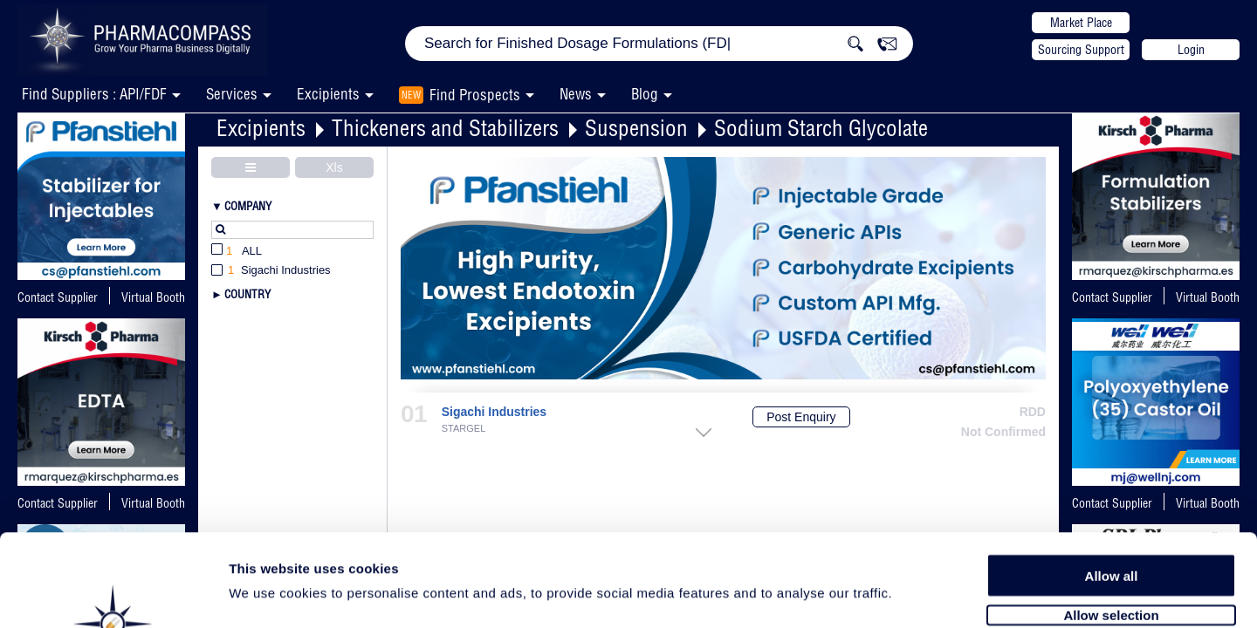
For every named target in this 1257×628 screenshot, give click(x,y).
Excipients (261, 127)
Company (247, 206)
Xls (334, 167)
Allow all (1111, 481)
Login (1191, 50)
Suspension (636, 127)
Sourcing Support (1081, 50)
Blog (644, 94)
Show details (916, 594)
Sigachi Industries (494, 412)
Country (247, 294)
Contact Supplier (57, 297)
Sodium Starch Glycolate (821, 127)
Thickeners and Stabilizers (445, 127)
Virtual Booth (1208, 297)
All (236, 251)
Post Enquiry (800, 417)
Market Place (1081, 23)
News (576, 94)
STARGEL (464, 428)
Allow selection (1110, 521)
